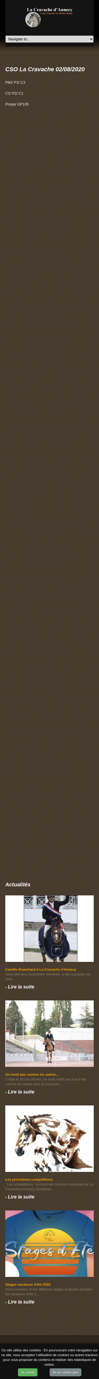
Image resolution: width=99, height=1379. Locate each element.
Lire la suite (21, 987)
